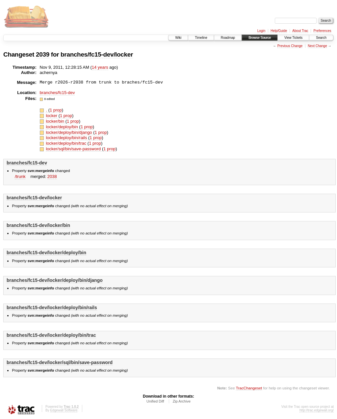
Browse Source (259, 37)
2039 (42, 54)
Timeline (201, 37)
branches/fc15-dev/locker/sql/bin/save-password (60, 362)
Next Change (317, 46)
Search (321, 37)
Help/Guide (279, 31)
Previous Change (290, 46)
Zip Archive (182, 401)
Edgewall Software (63, 410)
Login (261, 31)
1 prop (56, 110)
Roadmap (228, 37)
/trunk (20, 176)
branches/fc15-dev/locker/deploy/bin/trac (51, 335)
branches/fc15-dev (57, 92)
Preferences (322, 31)
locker (52, 115)
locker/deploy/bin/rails (67, 137)
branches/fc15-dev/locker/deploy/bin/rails (52, 307)
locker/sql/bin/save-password (74, 148)
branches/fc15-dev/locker (97, 54)
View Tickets (293, 37)
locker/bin (55, 121)
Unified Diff (155, 401)
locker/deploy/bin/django (69, 132)
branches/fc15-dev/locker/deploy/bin (46, 252)
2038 (52, 176)
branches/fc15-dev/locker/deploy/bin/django (55, 280)
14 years (100, 67)
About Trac (300, 31)
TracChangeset (249, 388)
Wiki (178, 37)
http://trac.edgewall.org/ (316, 410)
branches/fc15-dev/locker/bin (38, 225)
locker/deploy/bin (62, 126)
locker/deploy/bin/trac (66, 143)
